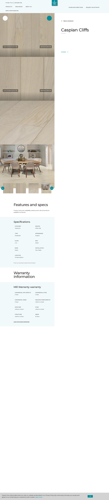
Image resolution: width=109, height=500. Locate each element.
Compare (64, 52)
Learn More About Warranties (21, 321)
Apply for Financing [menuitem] (12, 10)
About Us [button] (29, 6)
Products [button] (9, 6)
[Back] (2, 188)
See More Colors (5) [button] (46, 46)
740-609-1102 (18, 2)
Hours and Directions (76, 7)
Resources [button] (18, 6)
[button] (68, 11)
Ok (90, 496)
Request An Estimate (92, 7)
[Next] (51, 188)
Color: (10, 46)
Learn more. (38, 497)
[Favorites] (70, 11)
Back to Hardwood (67, 21)
